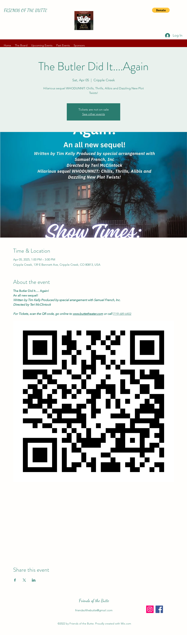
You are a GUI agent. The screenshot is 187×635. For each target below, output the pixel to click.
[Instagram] (150, 609)
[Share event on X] (24, 580)
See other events (93, 114)
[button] (161, 10)
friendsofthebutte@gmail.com (94, 610)
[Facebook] (159, 609)
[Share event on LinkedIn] (33, 580)
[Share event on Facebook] (15, 580)
